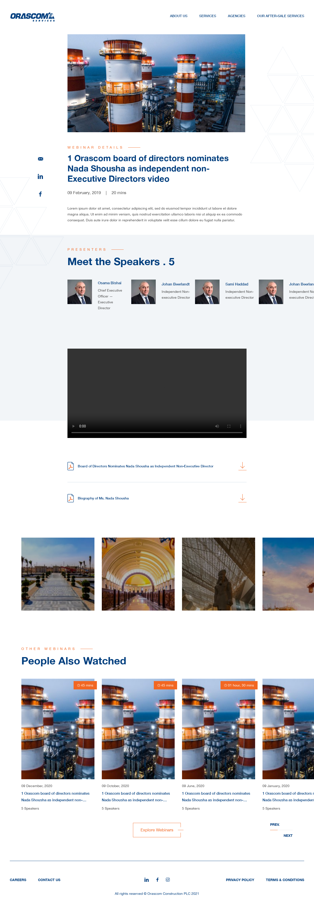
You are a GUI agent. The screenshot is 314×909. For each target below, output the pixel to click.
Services (207, 16)
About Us (178, 16)
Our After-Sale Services (280, 16)
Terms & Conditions (285, 880)
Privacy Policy (240, 880)
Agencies (236, 16)
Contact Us (49, 880)
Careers (18, 880)
